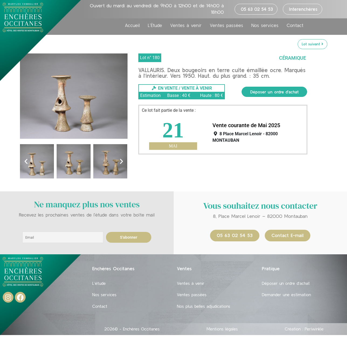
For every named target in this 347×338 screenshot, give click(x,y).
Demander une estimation (286, 296)
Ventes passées (226, 25)
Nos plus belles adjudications (203, 308)
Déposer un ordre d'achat (274, 91)
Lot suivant (312, 44)
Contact (295, 25)
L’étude (99, 283)
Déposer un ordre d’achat (286, 283)
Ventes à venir (186, 25)
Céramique (292, 58)
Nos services (265, 25)
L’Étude (155, 25)
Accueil (132, 25)
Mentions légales (222, 331)
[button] (26, 161)
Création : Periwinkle (304, 331)
